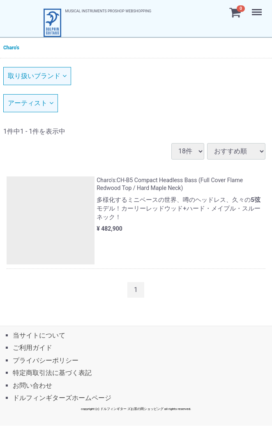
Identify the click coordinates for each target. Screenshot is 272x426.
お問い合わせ (32, 385)
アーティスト (30, 103)
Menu (257, 8)
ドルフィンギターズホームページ (62, 398)
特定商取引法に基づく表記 (52, 373)
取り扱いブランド (37, 76)
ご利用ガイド (32, 348)
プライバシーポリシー (45, 360)
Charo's (11, 48)
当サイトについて (39, 335)
